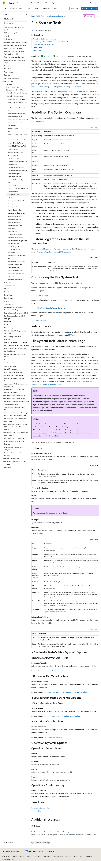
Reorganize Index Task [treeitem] (15, 225)
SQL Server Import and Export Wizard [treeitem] (14, 408)
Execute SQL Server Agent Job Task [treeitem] (18, 181)
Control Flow (36, 811)
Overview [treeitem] (9, 84)
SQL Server (48, 56)
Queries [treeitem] (6, 301)
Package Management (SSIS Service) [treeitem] (16, 345)
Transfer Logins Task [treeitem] (14, 247)
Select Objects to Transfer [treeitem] (16, 261)
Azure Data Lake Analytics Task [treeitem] (18, 120)
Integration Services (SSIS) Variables (67, 87)
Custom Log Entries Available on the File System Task (50, 42)
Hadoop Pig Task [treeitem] (13, 207)
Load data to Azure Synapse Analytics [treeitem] (13, 448)
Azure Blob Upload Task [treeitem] (15, 117)
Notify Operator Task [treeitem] (14, 219)
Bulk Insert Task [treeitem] (13, 155)
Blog (28, 856)
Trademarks (88, 856)
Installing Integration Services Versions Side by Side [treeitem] (14, 52)
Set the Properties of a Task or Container (50, 308)
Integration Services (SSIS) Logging (57, 252)
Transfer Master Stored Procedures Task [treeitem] (15, 251)
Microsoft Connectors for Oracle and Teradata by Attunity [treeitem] (16, 402)
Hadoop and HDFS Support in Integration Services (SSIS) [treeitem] (14, 391)
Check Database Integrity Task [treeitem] (18, 161)
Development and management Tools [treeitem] (14, 61)
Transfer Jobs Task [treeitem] (13, 244)
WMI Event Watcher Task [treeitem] (16, 273)
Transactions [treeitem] (8, 304)
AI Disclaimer (6, 856)
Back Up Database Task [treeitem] (15, 152)
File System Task (52, 436)
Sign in (96, 3)
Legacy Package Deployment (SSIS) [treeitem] (16, 313)
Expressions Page (42, 295)
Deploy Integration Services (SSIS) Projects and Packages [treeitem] (15, 308)
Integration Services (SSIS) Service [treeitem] (15, 342)
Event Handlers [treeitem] (9, 298)
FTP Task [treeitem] (10, 198)
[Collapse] (26, 14)
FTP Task (71, 335)
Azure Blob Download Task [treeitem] (16, 114)
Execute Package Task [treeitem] (15, 174)
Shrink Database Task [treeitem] (15, 234)
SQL (38, 16)
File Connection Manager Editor (75, 692)
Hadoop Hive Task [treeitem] (14, 204)
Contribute (37, 856)
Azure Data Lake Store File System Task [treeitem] (16, 124)
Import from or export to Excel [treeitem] (14, 438)
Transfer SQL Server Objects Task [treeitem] (17, 256)
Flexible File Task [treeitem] (13, 149)
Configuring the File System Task (43, 44)
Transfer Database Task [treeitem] (15, 237)
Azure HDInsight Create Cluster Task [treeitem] (18, 129)
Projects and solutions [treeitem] (11, 66)
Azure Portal (75, 9)
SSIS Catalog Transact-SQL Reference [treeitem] (13, 338)
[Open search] (91, 3)
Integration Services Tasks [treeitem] (16, 99)
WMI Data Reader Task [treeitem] (15, 270)
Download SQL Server (89, 9)
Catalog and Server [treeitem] (10, 325)
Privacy (46, 856)
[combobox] (15, 19)
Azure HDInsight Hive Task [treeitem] (16, 140)
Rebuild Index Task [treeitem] (14, 222)
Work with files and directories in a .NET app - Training (50, 832)
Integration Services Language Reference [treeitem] (14, 379)
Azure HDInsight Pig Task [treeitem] (16, 143)
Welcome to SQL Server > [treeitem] (13, 33)
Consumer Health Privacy (61, 856)
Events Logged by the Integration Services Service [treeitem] (15, 349)
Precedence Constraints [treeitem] (14, 280)
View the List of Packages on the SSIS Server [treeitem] (15, 332)
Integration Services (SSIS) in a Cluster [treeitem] (14, 355)
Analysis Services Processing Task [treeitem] (17, 109)
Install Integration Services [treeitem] (13, 48)
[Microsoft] (4, 3)
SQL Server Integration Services (52, 16)
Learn (33, 16)
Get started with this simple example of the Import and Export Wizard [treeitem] (16, 414)
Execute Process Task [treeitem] (14, 177)
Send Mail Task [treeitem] (12, 231)
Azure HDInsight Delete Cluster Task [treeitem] (18, 135)
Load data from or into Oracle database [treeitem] (14, 454)
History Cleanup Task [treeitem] (14, 210)
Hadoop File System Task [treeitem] (16, 201)
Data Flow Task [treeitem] (12, 164)
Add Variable (76, 671)
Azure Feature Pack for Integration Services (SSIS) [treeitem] (15, 385)
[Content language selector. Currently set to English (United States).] (11, 851)
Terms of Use (78, 856)
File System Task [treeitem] (13, 195)
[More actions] (97, 16)
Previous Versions (18, 856)
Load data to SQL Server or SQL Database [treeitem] (15, 442)
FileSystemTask (41, 320)
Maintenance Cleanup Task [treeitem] (16, 213)
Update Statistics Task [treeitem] (15, 264)
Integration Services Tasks (41, 808)
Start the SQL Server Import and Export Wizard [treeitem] (15, 420)
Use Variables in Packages (51, 384)
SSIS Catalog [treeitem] (8, 328)
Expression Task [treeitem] (13, 192)
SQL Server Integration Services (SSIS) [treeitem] (14, 28)
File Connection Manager (40, 87)
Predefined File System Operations (44, 39)
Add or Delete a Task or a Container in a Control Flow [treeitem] (15, 88)
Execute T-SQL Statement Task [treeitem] (18, 188)
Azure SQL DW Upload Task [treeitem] (17, 146)
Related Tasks (37, 47)
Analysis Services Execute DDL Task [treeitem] (18, 103)
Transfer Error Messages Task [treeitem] (17, 241)
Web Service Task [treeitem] (13, 267)
